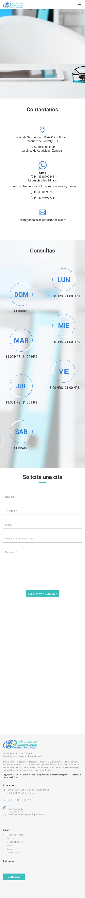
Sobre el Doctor (15, 842)
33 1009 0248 (13, 808)
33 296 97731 (14, 811)
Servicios (12, 838)
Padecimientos (15, 835)
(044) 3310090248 (42, 176)
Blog (9, 845)
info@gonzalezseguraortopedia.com (42, 219)
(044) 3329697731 (42, 197)
